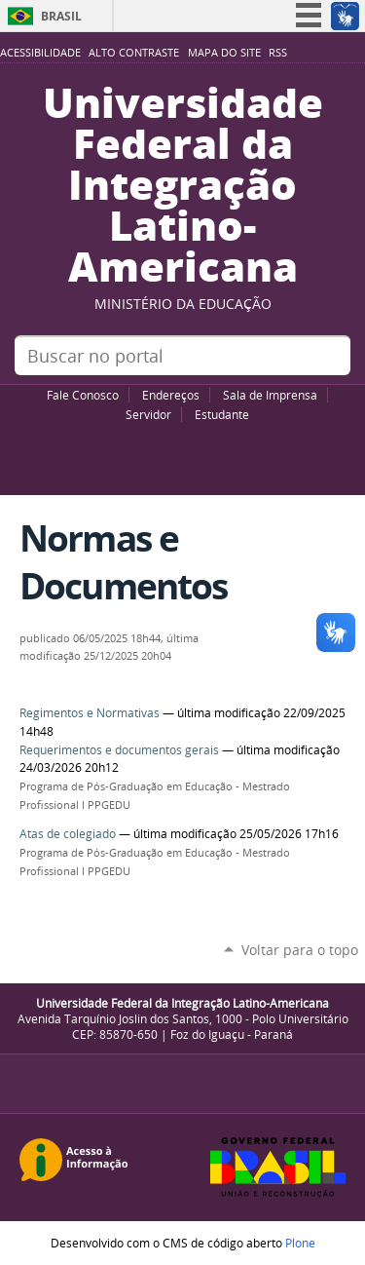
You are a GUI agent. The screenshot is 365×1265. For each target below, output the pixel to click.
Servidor (148, 414)
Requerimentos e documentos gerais (119, 750)
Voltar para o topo (299, 949)
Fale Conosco (83, 394)
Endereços (171, 394)
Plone (300, 1242)
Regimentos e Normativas (89, 713)
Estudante (222, 414)
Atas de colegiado (67, 833)
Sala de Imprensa (270, 394)
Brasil (61, 16)
